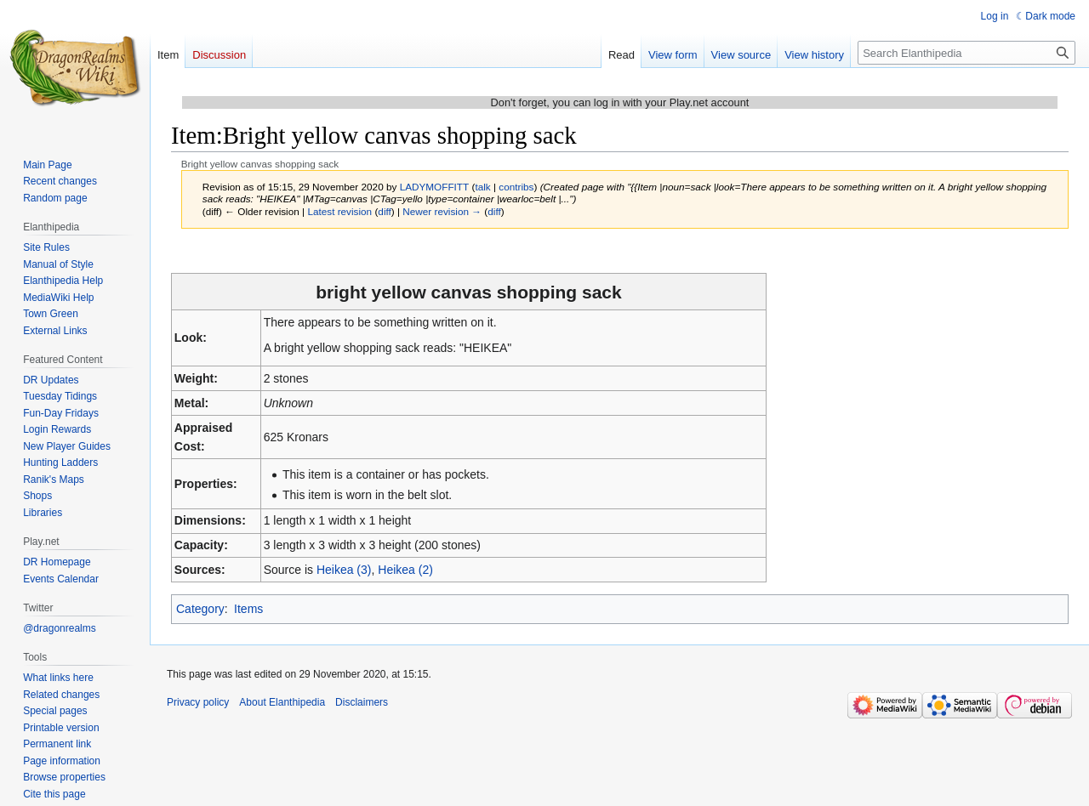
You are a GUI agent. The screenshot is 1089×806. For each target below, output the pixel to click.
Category (200, 609)
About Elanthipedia (282, 702)
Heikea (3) (344, 569)
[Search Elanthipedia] (966, 53)
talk (482, 186)
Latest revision (339, 211)
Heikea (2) (405, 569)
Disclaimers (361, 702)
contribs (516, 186)
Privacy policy (198, 702)
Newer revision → (442, 211)
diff (384, 211)
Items (248, 609)
